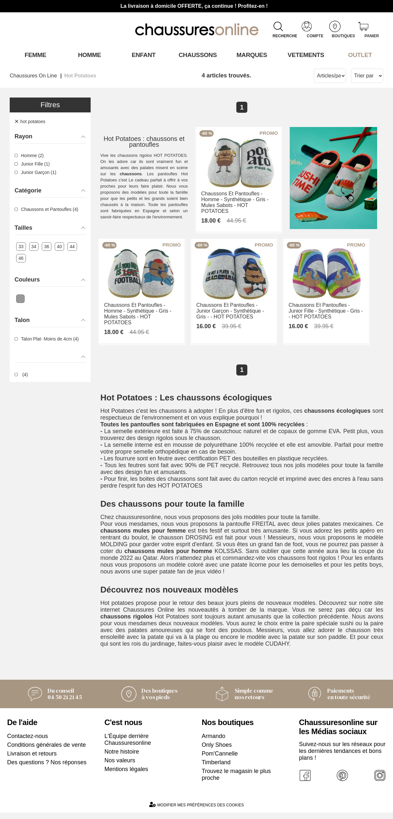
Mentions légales (126, 775)
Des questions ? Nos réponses (46, 769)
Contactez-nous (27, 742)
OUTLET (359, 55)
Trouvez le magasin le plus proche (236, 781)
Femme (34, 55)
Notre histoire (122, 758)
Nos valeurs (120, 767)
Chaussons (196, 55)
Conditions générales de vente (46, 751)
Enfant (142, 55)
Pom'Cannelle (220, 760)
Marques (251, 55)
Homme (88, 55)
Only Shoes (217, 751)
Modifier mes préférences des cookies (196, 811)
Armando (213, 742)
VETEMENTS (305, 55)
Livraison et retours (32, 760)
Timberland (216, 769)
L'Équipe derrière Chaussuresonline (128, 746)
